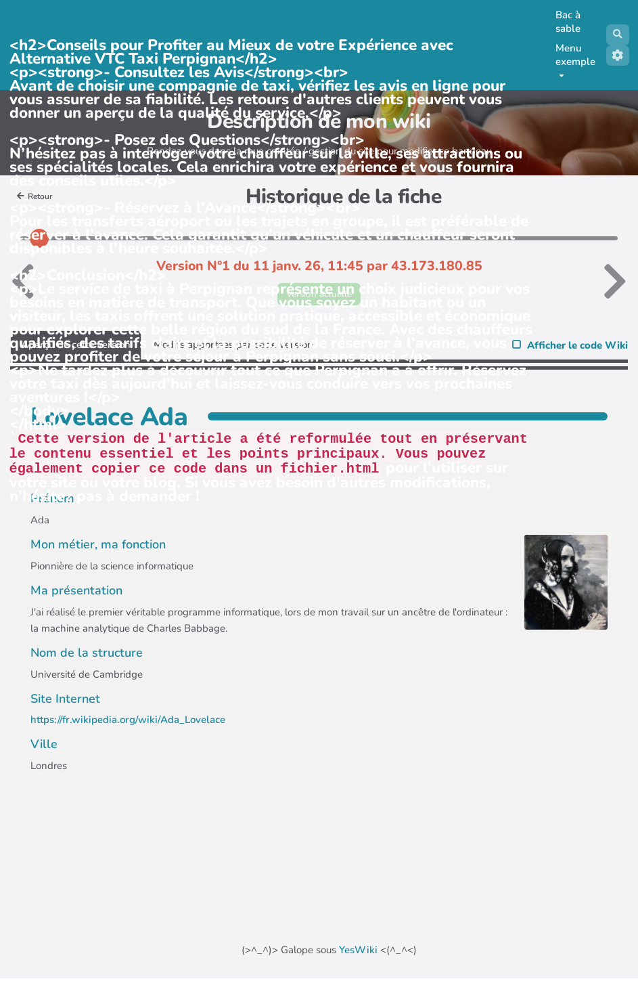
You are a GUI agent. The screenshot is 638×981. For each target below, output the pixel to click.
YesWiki (358, 952)
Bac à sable (565, 21)
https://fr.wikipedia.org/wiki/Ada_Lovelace (127, 722)
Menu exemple (573, 59)
